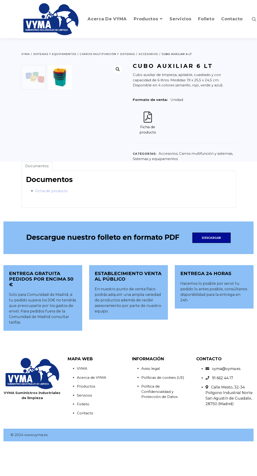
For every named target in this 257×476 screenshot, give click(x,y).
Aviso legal (150, 399)
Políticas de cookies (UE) (162, 408)
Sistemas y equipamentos (155, 159)
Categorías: (144, 153)
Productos (86, 417)
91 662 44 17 (222, 409)
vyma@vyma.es (226, 400)
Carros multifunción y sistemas (205, 153)
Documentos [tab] (36, 197)
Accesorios (168, 153)
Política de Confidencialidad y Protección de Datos (159, 422)
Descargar (211, 268)
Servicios (84, 426)
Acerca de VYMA (91, 408)
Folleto (83, 435)
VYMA (82, 399)
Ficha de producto (51, 222)
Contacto (85, 444)
